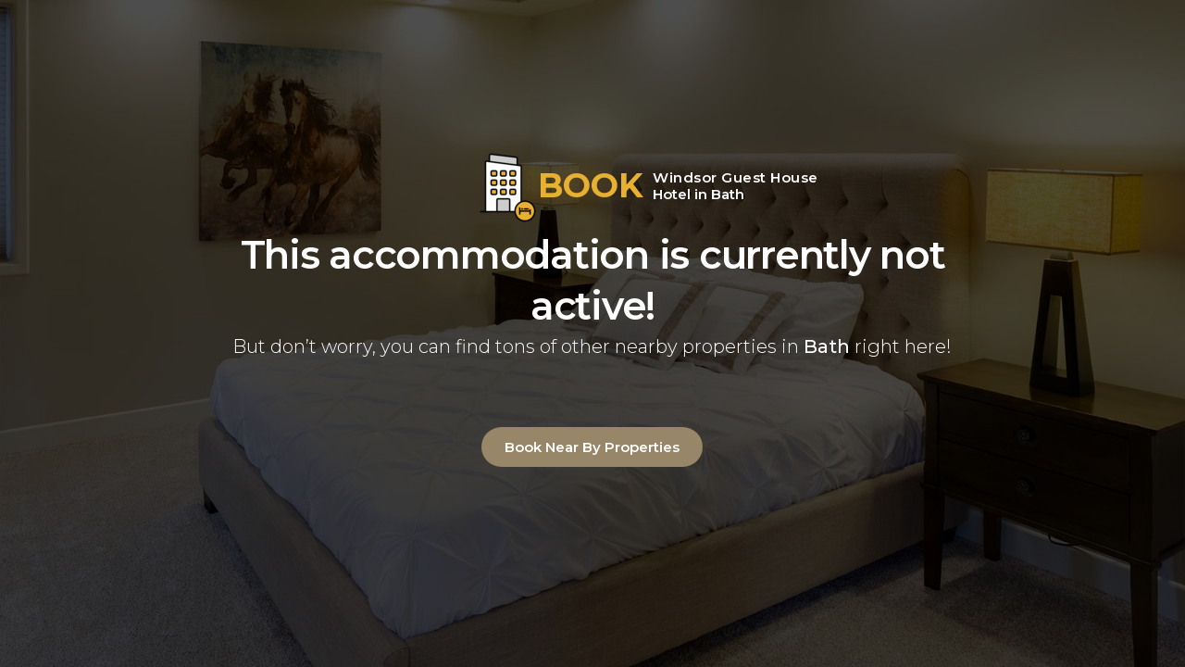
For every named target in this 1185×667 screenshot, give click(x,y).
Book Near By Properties (592, 447)
